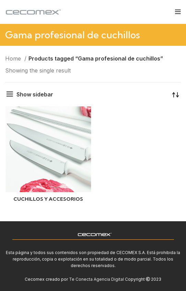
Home (14, 58)
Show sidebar (34, 94)
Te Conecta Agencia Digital (96, 279)
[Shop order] (176, 94)
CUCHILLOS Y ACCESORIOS (48, 199)
